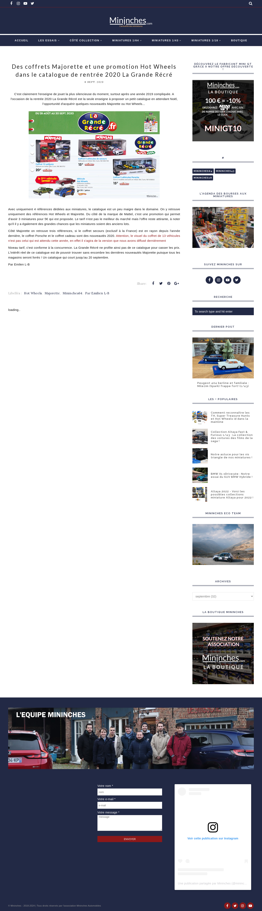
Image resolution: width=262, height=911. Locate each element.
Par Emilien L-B (97, 293)
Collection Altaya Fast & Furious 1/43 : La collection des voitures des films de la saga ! (232, 436)
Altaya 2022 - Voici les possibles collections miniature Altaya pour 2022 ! (232, 494)
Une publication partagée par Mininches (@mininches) (214, 883)
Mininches (16, 905)
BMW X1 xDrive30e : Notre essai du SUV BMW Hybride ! (232, 475)
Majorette (52, 293)
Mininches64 (72, 293)
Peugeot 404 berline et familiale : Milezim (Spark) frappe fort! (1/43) (223, 384)
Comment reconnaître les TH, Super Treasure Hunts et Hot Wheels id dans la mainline (230, 417)
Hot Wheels (33, 293)
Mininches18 (203, 178)
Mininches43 (225, 171)
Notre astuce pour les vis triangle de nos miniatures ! (231, 456)
